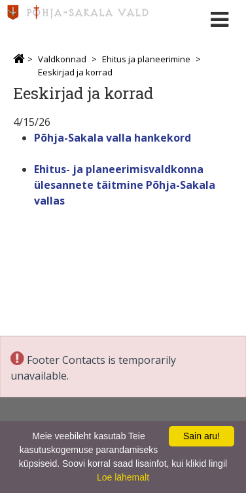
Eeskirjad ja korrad (75, 72)
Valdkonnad (62, 59)
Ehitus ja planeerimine (146, 59)
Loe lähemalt (123, 477)
